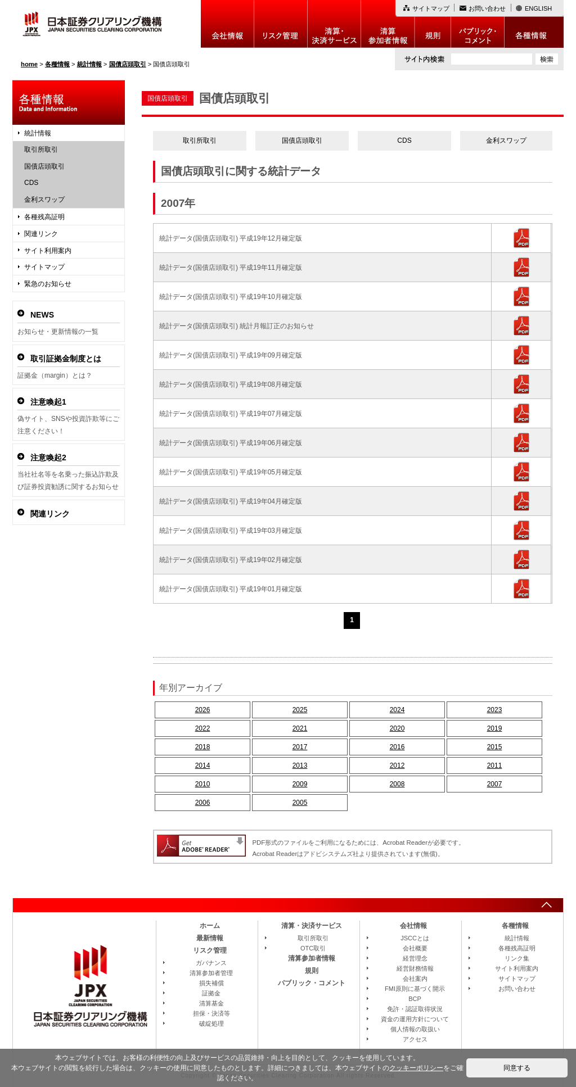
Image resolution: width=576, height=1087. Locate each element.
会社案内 (415, 978)
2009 (300, 784)
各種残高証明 (44, 217)
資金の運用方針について (415, 1019)
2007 (494, 784)
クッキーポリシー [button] (416, 1068)
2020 (397, 728)
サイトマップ (430, 8)
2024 (397, 710)
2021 (300, 728)
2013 (300, 765)
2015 (494, 747)
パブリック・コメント (478, 24)
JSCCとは (414, 938)
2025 (300, 710)
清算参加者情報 (388, 24)
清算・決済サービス (311, 926)
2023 (494, 710)
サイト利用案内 (47, 251)
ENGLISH (538, 8)
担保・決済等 (211, 1013)
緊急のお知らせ (47, 284)
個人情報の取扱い (415, 1029)
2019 (494, 728)
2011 (494, 765)
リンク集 (517, 958)
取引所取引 (200, 140)
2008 (397, 784)
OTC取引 (313, 948)
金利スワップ (506, 140)
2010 (202, 784)
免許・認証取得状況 (415, 1009)
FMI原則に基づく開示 (415, 988)
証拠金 (211, 993)
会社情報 (227, 24)
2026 (202, 710)
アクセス (415, 1039)
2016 (397, 747)
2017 (300, 747)
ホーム (210, 926)
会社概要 (415, 948)
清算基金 (211, 1003)
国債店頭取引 (302, 140)
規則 (433, 24)
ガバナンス (211, 962)
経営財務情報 (415, 968)
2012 (397, 765)
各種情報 (534, 24)
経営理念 (415, 958)
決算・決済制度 (334, 24)
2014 (202, 765)
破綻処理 (211, 1023)
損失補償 (211, 983)
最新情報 (209, 938)
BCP (414, 998)
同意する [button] (516, 1068)
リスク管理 (281, 24)
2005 (300, 803)
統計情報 (37, 133)
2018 (202, 747)
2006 (202, 803)
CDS (404, 140)
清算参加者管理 (211, 973)
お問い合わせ (487, 8)
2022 (202, 728)
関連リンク (41, 234)
